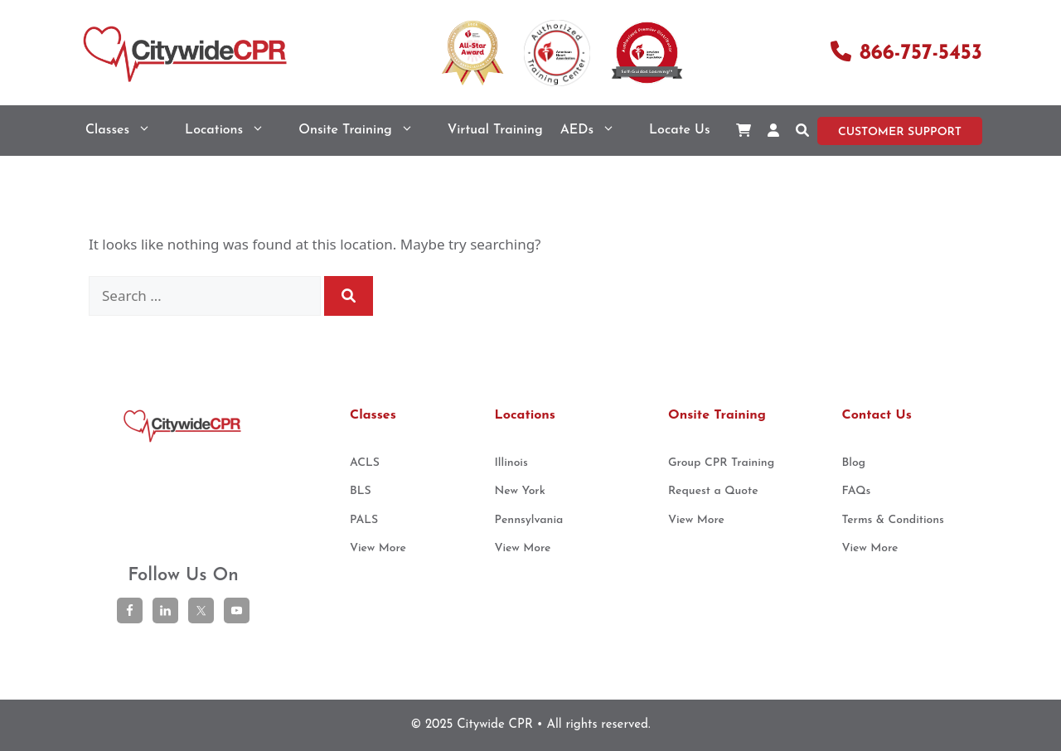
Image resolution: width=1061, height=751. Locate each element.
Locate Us (679, 130)
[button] (802, 130)
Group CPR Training (721, 463)
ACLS (365, 463)
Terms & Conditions (893, 520)
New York (520, 491)
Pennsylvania (529, 520)
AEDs (596, 130)
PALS (364, 520)
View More (378, 548)
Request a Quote (713, 491)
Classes (126, 130)
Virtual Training (495, 130)
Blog (854, 463)
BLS (360, 491)
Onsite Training (364, 130)
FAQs (856, 491)
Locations (233, 130)
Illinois (511, 463)
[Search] (348, 296)
